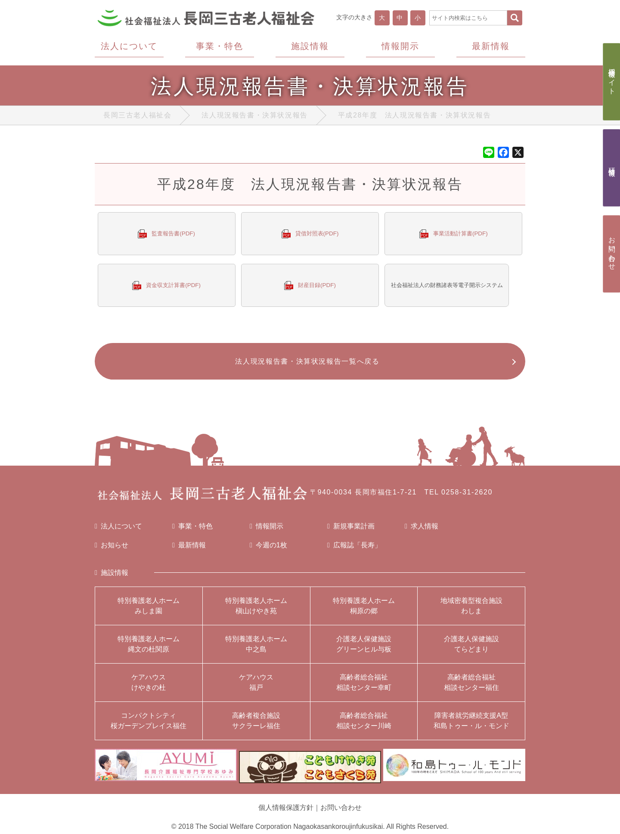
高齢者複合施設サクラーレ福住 (256, 725)
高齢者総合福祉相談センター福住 (471, 687)
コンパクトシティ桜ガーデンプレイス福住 (148, 725)
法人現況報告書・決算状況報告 (254, 117)
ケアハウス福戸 (256, 687)
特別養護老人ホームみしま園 (149, 610)
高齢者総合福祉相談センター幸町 (363, 687)
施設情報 (111, 577)
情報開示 (266, 531)
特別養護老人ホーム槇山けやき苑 (256, 610)
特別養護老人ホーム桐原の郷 (364, 610)
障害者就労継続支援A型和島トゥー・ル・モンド (471, 725)
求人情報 (421, 531)
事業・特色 (192, 531)
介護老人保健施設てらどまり (471, 649)
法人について (118, 531)
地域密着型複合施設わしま (471, 610)
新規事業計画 (351, 531)
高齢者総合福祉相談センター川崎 (363, 725)
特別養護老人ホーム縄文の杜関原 (149, 649)
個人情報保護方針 (285, 808)
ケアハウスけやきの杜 (148, 687)
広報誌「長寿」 (354, 550)
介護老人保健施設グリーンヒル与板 (363, 649)
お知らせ (111, 550)
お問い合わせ (341, 808)
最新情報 (189, 550)
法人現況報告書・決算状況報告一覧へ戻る (306, 365)
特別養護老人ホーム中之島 (256, 649)
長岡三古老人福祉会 (137, 117)
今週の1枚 (268, 550)
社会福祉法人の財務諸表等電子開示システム (450, 287)
